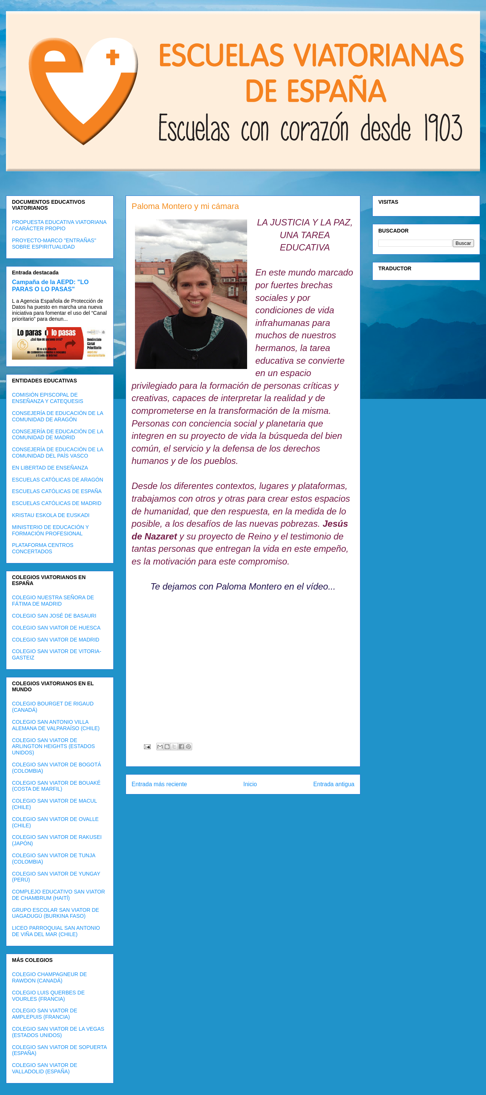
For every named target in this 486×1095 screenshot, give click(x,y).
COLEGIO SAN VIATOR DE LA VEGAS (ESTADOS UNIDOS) (58, 1032)
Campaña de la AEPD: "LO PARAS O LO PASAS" (50, 285)
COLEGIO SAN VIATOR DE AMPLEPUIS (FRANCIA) (44, 1014)
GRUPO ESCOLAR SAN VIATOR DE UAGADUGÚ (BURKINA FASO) (55, 913)
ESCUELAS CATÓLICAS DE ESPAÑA (57, 491)
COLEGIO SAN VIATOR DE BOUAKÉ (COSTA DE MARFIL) (56, 786)
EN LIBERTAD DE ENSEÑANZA (50, 468)
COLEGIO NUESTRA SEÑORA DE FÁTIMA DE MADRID (53, 600)
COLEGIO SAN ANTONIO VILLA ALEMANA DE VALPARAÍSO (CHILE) (55, 725)
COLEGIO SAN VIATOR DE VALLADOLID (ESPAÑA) (44, 1068)
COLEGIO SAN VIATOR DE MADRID (55, 640)
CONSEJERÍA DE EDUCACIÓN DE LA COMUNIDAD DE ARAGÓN (57, 416)
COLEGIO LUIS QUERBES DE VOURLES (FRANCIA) (48, 996)
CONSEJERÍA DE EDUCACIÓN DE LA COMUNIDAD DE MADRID (57, 434)
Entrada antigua (333, 784)
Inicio (250, 784)
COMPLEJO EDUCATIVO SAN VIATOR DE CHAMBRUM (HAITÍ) (58, 895)
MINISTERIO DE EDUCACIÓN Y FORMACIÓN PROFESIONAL (50, 530)
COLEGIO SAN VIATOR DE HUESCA (56, 628)
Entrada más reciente (159, 784)
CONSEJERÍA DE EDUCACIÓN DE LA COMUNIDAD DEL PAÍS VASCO (57, 452)
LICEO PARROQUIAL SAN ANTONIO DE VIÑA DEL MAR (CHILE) (56, 931)
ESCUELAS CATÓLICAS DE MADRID (56, 503)
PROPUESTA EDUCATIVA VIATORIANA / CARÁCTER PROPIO (59, 225)
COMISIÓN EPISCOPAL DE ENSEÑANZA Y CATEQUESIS (47, 398)
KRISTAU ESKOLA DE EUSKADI (50, 515)
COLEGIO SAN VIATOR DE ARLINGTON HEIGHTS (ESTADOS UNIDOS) (53, 746)
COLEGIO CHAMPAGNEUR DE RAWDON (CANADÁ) (49, 977)
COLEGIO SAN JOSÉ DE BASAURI (54, 616)
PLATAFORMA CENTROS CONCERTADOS (42, 548)
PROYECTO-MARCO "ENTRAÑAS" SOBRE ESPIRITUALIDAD (54, 243)
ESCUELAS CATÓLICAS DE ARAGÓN (57, 480)
